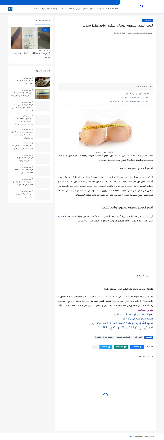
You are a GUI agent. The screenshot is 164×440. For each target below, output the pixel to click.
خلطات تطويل (67, 9)
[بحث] (10, 9)
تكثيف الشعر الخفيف (50, 9)
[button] (137, 347)
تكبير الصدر (88, 9)
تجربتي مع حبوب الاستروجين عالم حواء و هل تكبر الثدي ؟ (22, 147)
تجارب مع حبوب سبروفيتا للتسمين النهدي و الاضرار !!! (22, 94)
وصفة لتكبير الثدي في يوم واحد (138, 319)
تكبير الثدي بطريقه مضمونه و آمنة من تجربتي (122, 323)
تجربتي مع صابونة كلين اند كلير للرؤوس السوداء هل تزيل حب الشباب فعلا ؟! (23, 122)
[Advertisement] (105, 62)
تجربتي (78, 9)
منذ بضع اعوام (43, 50)
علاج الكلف (99, 9)
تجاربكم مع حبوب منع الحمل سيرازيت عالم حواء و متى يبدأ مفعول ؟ (22, 135)
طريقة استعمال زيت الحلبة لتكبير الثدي (133, 314)
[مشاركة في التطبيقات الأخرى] (95, 347)
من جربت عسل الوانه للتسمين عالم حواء (25, 159)
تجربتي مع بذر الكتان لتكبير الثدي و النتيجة (125, 328)
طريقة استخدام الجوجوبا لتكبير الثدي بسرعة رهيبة (129, 102)
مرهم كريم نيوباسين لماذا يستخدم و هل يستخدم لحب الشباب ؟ (22, 108)
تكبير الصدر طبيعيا (124, 337)
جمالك (139, 6)
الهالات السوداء (113, 9)
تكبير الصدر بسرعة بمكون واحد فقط (134, 98)
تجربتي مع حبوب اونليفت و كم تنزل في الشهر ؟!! (23, 183)
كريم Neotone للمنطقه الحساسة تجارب (32, 55)
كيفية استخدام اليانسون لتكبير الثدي (23, 82)
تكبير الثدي (147, 20)
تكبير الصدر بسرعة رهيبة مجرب (137, 94)
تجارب (36, 9)
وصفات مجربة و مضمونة (104, 337)
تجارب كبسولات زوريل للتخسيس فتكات (24, 195)
